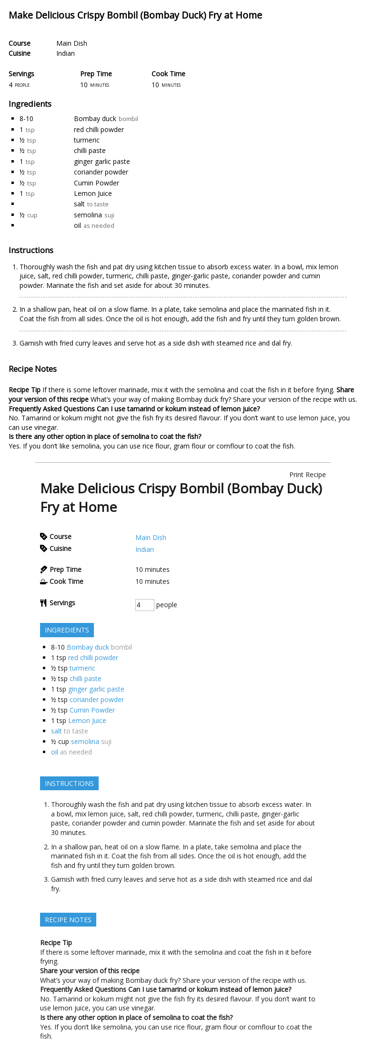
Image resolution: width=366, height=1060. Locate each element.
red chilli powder (99, 129)
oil (77, 225)
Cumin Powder (96, 182)
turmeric (87, 139)
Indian (65, 53)
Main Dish (71, 43)
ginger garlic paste (102, 161)
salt (79, 203)
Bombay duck (95, 118)
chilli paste (90, 150)
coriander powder (101, 171)
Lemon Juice (93, 193)
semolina (88, 214)
